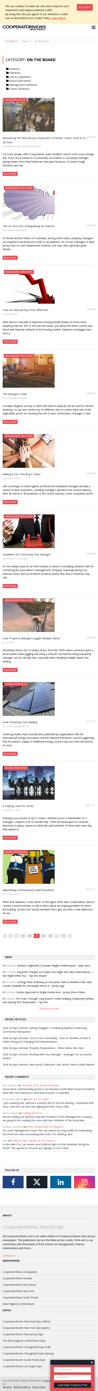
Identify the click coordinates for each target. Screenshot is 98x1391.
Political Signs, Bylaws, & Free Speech (33, 1140)
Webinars (15, 72)
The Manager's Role (15, 394)
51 (63, 935)
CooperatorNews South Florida (20, 1297)
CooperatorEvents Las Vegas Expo (22, 1366)
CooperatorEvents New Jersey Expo (23, 1334)
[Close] (85, 7)
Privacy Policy (38, 1386)
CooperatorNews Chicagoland (20, 1272)
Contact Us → (11, 1255)
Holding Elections (32, 1113)
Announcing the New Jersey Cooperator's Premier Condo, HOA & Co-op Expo (44, 140)
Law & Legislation (20, 77)
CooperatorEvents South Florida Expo (24, 1360)
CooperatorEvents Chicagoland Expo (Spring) (28, 1353)
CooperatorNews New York (18, 1291)
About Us (7, 1386)
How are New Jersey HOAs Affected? (25, 310)
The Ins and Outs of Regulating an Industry (29, 226)
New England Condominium (18, 1304)
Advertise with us (21, 1386)
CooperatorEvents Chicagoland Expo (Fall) (27, 1347)
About (7, 1215)
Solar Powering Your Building (20, 722)
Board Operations (20, 80)
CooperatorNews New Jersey (19, 1284)
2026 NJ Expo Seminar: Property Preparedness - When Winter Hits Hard (43, 1048)
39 (23, 935)
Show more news (49, 1008)
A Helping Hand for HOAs (18, 806)
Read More (10, 173)
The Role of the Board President (40, 1085)
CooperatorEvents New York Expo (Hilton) (26, 1321)
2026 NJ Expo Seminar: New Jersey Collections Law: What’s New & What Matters (49, 1064)
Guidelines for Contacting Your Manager (27, 554)
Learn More (58, 18)
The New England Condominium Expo (24, 1340)
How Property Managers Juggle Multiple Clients (31, 638)
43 (50, 935)
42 (43, 935)
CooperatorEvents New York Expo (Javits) (26, 1328)
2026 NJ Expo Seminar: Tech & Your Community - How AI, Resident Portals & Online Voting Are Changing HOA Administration (47, 1039)
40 (30, 935)
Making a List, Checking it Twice (22, 474)
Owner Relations (19, 88)
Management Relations (23, 85)
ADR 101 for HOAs (38, 1099)
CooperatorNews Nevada (17, 1278)
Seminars (14, 69)
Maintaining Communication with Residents (28, 890)
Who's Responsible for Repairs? (45, 1126)
